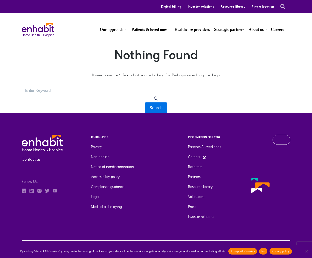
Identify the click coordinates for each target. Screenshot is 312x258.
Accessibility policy (105, 177)
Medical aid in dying (106, 207)
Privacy (96, 147)
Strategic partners (229, 29)
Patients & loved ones (149, 29)
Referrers (195, 167)
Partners (194, 177)
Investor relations (201, 6)
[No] (306, 251)
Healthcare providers (192, 29)
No (263, 251)
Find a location (263, 6)
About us (256, 29)
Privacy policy (281, 251)
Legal (95, 197)
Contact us (31, 159)
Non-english (100, 157)
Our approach (112, 29)
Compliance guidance (108, 187)
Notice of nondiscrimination (112, 167)
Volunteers (196, 197)
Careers (277, 29)
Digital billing (171, 6)
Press (192, 207)
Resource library (233, 6)
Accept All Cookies (243, 251)
